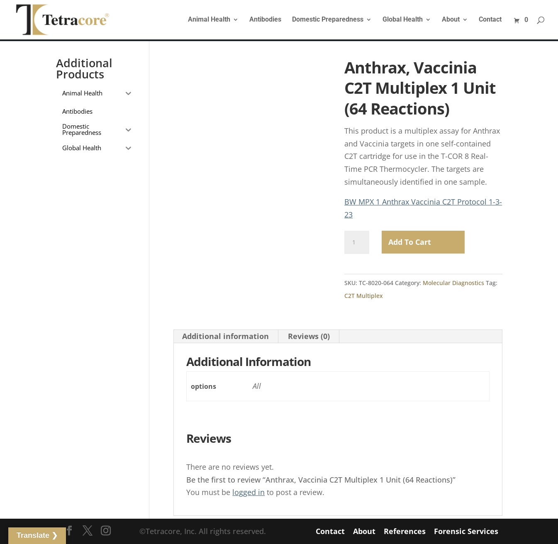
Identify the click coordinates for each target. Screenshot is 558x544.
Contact (490, 20)
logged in (248, 492)
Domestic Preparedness (327, 20)
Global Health (403, 20)
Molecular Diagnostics (453, 283)
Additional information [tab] (225, 336)
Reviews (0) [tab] (309, 336)
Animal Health (209, 20)
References (405, 531)
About (451, 20)
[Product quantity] (356, 242)
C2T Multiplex (363, 296)
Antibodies (265, 20)
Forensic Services (466, 531)
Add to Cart (409, 242)
